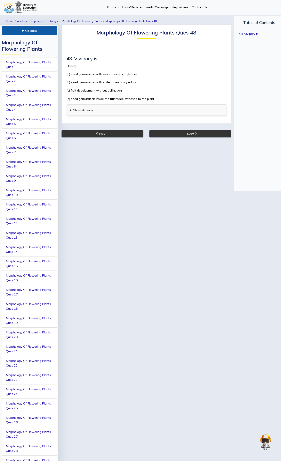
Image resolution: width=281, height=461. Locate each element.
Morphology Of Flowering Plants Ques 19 (28, 320)
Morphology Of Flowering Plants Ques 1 (28, 64)
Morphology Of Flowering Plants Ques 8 (28, 164)
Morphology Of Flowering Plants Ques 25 (28, 405)
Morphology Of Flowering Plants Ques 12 (28, 221)
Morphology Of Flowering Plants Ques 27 (28, 434)
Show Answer (83, 110)
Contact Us (200, 7)
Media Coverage (157, 7)
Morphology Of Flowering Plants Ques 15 (28, 263)
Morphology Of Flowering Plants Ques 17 (28, 292)
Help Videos (180, 7)
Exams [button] (112, 7)
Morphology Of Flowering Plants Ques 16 (28, 277)
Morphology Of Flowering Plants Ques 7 (28, 149)
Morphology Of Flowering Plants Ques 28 (28, 448)
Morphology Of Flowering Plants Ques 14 (28, 249)
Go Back (29, 31)
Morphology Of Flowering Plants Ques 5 (28, 121)
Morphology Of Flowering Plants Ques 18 (28, 306)
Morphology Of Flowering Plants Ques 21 (28, 349)
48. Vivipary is (248, 34)
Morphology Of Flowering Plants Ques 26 (28, 420)
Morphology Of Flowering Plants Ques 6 (28, 135)
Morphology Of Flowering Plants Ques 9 (28, 178)
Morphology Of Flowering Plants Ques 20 (28, 334)
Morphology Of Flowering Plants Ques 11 (28, 206)
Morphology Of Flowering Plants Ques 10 (28, 192)
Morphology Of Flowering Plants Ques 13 (28, 235)
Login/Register (132, 7)
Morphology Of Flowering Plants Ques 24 (28, 391)
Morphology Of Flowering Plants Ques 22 (28, 363)
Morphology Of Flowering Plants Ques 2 (28, 78)
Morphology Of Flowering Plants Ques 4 (28, 107)
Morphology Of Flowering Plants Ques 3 (28, 93)
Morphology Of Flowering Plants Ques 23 (28, 377)
